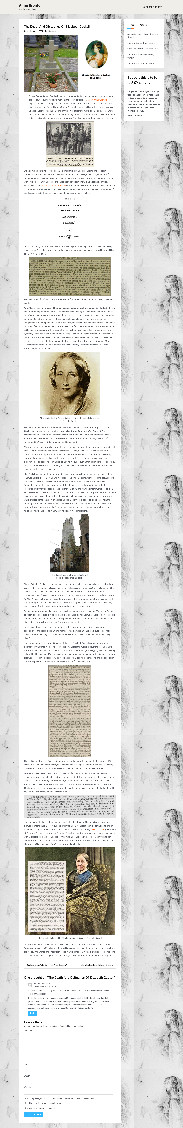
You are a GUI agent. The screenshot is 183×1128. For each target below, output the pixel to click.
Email (27, 1076)
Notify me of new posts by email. (41, 1108)
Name (27, 1064)
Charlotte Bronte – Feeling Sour (142, 49)
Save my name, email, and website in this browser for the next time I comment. (61, 1098)
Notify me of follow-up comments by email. (45, 1103)
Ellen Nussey (98, 829)
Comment (29, 1030)
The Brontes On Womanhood (141, 63)
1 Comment (52, 31)
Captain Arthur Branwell (97, 100)
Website (27, 1087)
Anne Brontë (29, 5)
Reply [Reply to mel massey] (32, 1013)
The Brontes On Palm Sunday (141, 43)
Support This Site (152, 7)
